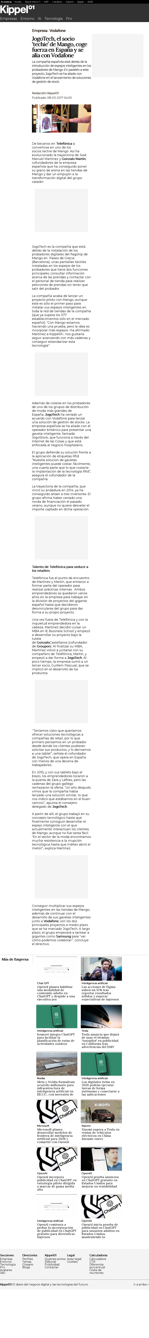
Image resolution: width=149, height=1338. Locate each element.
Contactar (52, 1316)
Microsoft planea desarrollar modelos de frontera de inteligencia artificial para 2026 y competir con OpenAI (55, 1184)
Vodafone (57, 79)
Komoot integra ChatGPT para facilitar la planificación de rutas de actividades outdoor (56, 1087)
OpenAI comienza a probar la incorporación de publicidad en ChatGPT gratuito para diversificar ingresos (56, 1279)
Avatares (6, 1318)
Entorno (27, 18)
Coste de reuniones (96, 1320)
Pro (69, 18)
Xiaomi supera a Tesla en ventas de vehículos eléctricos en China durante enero (100, 1182)
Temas (26, 1310)
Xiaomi (70, 1)
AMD (90, 1)
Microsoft (43, 1174)
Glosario (27, 1313)
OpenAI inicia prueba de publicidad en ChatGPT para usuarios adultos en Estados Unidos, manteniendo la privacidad (100, 1281)
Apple (80, 1)
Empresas (8, 18)
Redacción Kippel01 (45, 141)
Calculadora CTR (97, 1309)
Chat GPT (43, 1031)
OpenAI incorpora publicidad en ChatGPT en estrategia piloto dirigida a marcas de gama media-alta (56, 1232)
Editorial (50, 1310)
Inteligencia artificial (94, 1031)
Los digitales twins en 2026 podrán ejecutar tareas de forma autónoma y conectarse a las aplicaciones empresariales (100, 1138)
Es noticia (6, 1)
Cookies (72, 1310)
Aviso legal (74, 1307)
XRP (46, 1)
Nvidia (18, 1)
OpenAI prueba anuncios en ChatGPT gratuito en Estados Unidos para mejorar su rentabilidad (100, 1230)
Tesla (84, 1079)
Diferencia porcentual (97, 1314)
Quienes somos (55, 1307)
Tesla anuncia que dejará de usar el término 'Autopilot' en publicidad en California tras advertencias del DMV (100, 1089)
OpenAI (42, 1222)
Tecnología (53, 18)
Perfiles (27, 1307)
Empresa (39, 79)
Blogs (26, 1316)
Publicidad (52, 1313)
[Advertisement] (74, 50)
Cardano (57, 1)
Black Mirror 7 (32, 1)
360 (2, 1321)
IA (39, 18)
